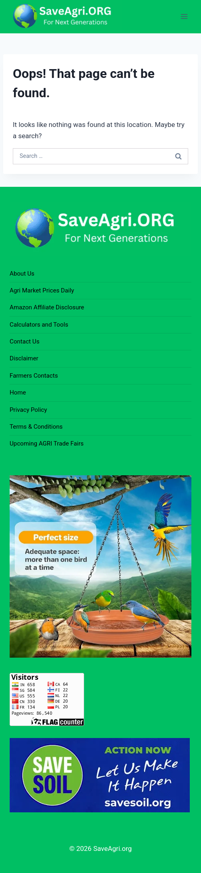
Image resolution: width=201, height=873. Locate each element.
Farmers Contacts (34, 375)
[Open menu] (184, 16)
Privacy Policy (28, 409)
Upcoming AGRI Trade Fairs (47, 443)
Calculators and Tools (39, 324)
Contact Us (25, 341)
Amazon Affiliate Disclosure (47, 307)
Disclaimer (24, 358)
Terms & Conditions (36, 426)
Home (18, 392)
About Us (22, 273)
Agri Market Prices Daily (42, 290)
